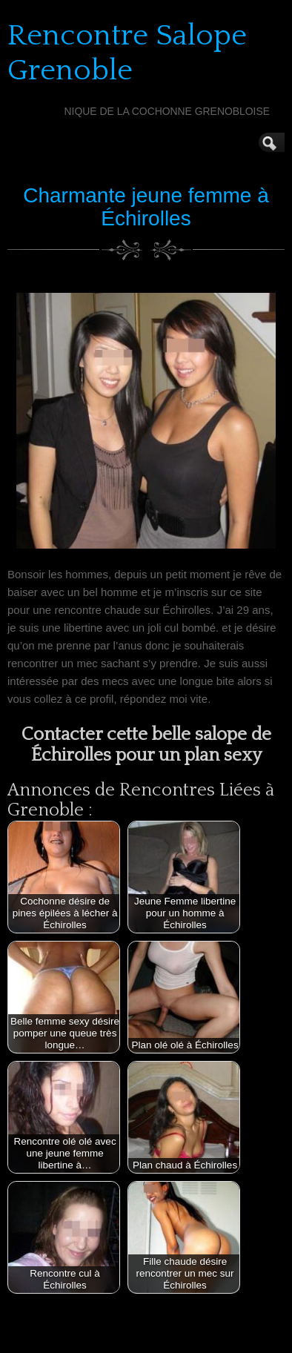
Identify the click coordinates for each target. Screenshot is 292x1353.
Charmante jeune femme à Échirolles (146, 207)
